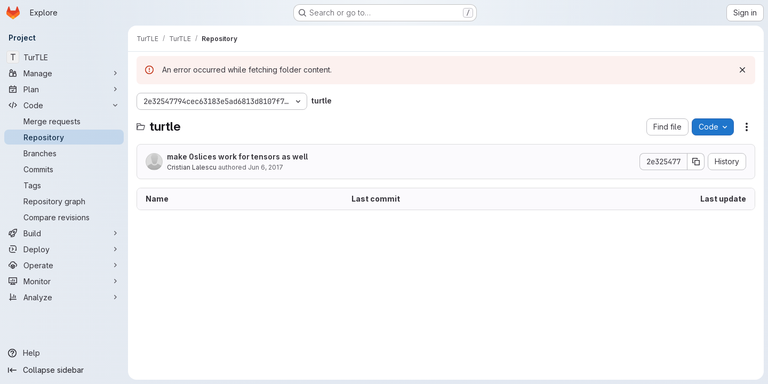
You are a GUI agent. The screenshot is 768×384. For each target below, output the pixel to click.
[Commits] (64, 169)
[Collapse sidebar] (64, 370)
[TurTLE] (64, 57)
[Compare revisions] (64, 217)
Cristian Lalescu (192, 167)
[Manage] (64, 73)
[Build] (64, 233)
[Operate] (64, 265)
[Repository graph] (64, 201)
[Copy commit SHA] (696, 161)
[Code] (64, 105)
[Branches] (64, 153)
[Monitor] (64, 281)
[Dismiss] (742, 69)
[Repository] (64, 137)
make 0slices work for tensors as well (237, 156)
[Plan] (64, 89)
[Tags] (64, 185)
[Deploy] (64, 249)
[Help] (64, 353)
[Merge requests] (64, 121)
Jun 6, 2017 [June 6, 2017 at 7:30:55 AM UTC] (265, 167)
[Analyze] (64, 297)
